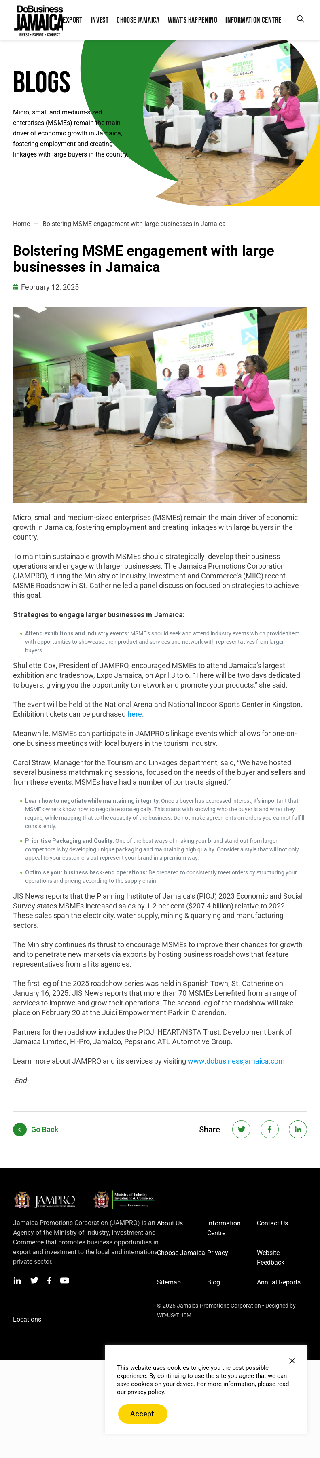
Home (21, 224)
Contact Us (272, 1223)
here (134, 714)
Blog (213, 1282)
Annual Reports (279, 1282)
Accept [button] (142, 1413)
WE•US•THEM (174, 1315)
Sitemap (169, 1282)
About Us (170, 1223)
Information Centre (224, 1228)
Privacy (217, 1253)
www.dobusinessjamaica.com (236, 1061)
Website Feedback (270, 1257)
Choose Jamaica (181, 1253)
